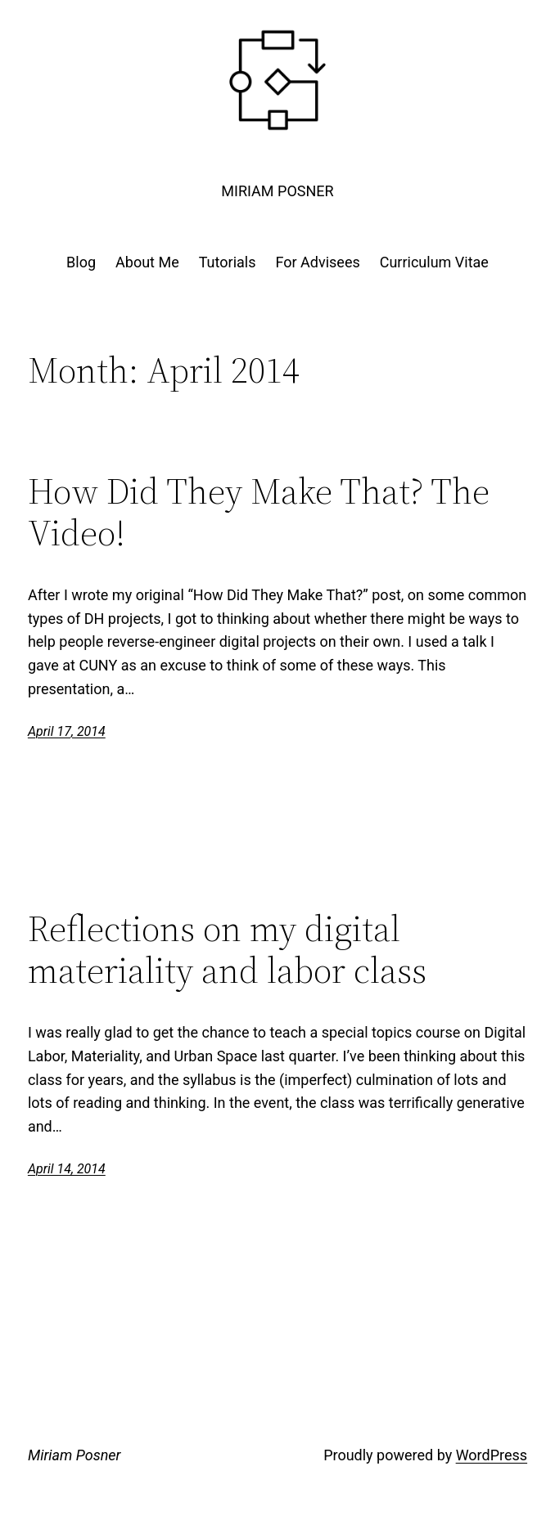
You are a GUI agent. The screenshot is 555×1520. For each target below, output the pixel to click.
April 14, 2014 (67, 1169)
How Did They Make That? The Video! (259, 512)
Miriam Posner (277, 191)
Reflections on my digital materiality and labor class (227, 949)
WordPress (491, 1455)
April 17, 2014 (67, 731)
